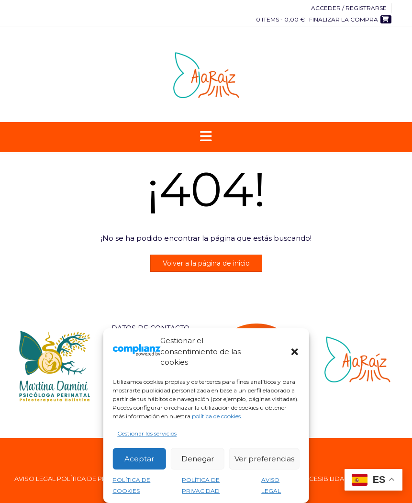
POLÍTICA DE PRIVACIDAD (97, 479)
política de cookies (216, 416)
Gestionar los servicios (147, 433)
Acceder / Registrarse (349, 7)
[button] (295, 352)
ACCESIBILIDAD (324, 479)
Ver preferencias (264, 458)
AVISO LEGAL (35, 479)
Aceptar (139, 458)
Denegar (197, 458)
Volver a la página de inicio (206, 263)
